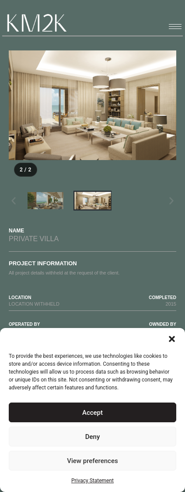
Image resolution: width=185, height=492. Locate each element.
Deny (92, 437)
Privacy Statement (92, 481)
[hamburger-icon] (175, 26)
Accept (92, 413)
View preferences (92, 461)
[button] (172, 339)
